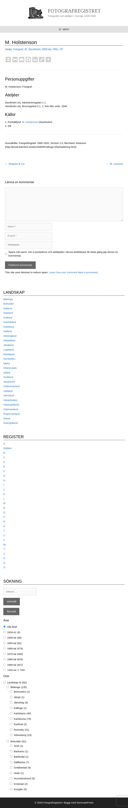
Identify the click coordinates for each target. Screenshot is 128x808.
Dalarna (7, 308)
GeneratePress (85, 802)
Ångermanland (11, 413)
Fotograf (18, 49)
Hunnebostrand (24, 778)
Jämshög (21, 703)
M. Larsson (116, 163)
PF (61, 49)
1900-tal (46, 49)
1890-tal (15, 665)
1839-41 (13, 632)
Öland (6, 418)
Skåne (6, 372)
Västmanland (10, 409)
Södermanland (11, 386)
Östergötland (10, 423)
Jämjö (19, 697)
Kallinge (20, 708)
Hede (19, 773)
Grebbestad (22, 768)
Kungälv (20, 789)
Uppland (8, 390)
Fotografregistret (74, 11)
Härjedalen (9, 340)
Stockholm (34, 49)
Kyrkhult (20, 724)
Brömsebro (22, 692)
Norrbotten (9, 358)
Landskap (17, 683)
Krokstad (21, 784)
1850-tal (14, 643)
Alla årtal (12, 626)
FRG (55, 49)
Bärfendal (21, 757)
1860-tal (15, 649)
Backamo (21, 751)
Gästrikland (9, 322)
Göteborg (8, 326)
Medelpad (8, 354)
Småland (8, 377)
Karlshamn (22, 713)
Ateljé (8, 49)
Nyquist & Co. (17, 163)
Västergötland (11, 404)
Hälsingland (9, 335)
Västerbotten (10, 400)
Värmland (8, 395)
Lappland (8, 349)
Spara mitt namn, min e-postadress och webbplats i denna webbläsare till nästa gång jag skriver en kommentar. (63, 254)
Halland (7, 331)
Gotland (7, 317)
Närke (6, 363)
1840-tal (14, 638)
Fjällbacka (21, 762)
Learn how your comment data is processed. (73, 272)
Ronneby (21, 730)
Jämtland (8, 345)
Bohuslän (8, 303)
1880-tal (15, 659)
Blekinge (8, 299)
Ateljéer (7, 448)
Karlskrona (22, 719)
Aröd (18, 746)
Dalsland (8, 312)
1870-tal (15, 654)
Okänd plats (10, 367)
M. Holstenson (30, 122)
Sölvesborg (23, 735)
